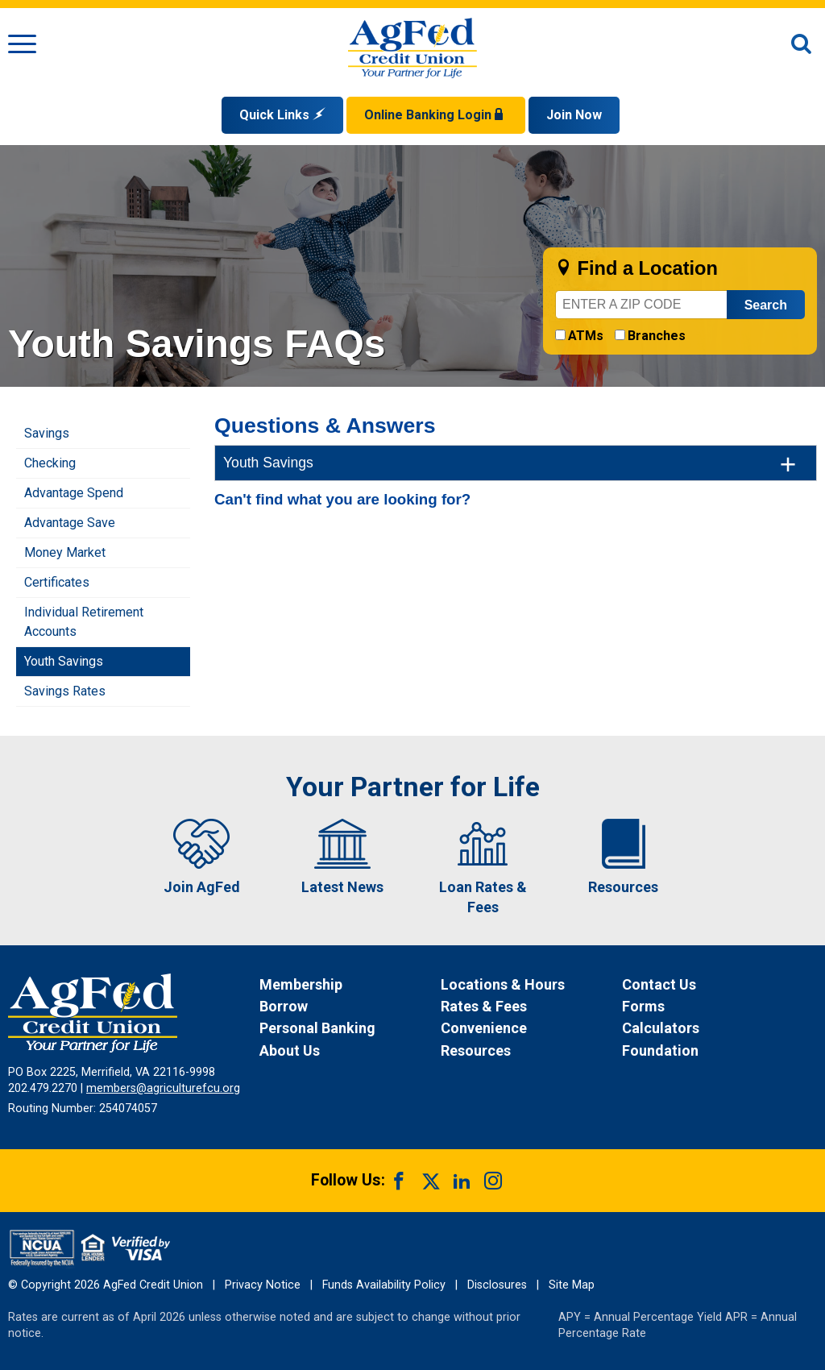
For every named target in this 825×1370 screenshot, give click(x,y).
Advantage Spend (73, 492)
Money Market (65, 552)
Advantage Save (69, 522)
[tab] (515, 463)
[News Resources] (530, 1050)
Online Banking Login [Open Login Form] (436, 114)
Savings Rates (65, 691)
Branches (657, 335)
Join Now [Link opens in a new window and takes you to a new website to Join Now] (574, 114)
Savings (46, 433)
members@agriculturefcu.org (163, 1088)
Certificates (56, 582)
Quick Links (282, 114)
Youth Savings (63, 661)
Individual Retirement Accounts (83, 621)
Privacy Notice (263, 1285)
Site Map (572, 1285)
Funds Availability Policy (384, 1285)
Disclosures (497, 1285)
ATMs (585, 335)
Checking (50, 463)
